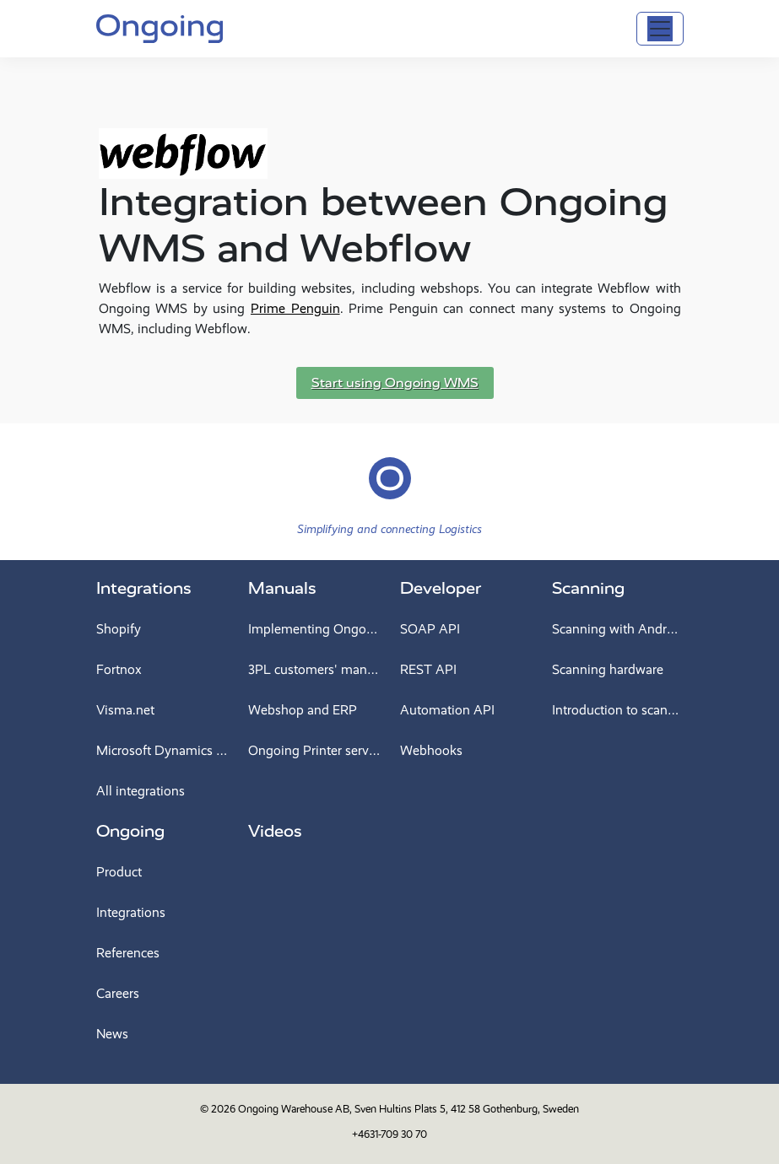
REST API (428, 669)
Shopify (118, 629)
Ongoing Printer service (314, 750)
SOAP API (430, 629)
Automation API (447, 710)
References (128, 953)
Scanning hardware (607, 669)
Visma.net (125, 710)
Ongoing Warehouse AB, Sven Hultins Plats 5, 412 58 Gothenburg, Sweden (408, 1108)
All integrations (140, 791)
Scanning (588, 588)
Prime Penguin (295, 308)
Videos (275, 831)
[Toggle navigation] (660, 29)
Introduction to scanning (618, 710)
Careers (117, 993)
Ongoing (130, 831)
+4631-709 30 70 (389, 1134)
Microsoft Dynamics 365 (162, 750)
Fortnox (119, 669)
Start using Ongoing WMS (395, 383)
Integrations (144, 588)
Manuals (282, 588)
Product (119, 872)
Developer (440, 588)
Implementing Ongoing (314, 629)
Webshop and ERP (302, 710)
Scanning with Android (618, 629)
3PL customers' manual (314, 669)
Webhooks (431, 750)
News (112, 1034)
